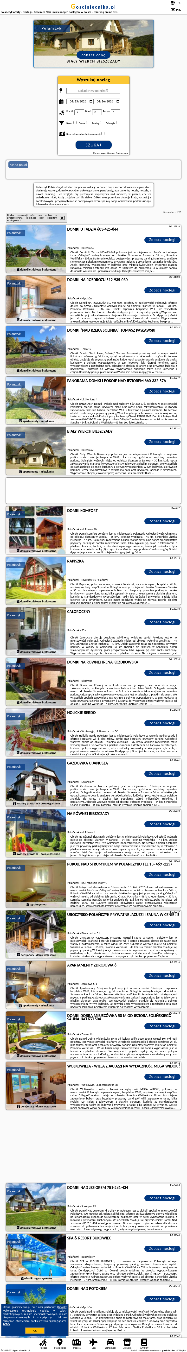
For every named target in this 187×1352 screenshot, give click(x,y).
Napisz (182, 1350)
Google (62, 1307)
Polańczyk (14, 233)
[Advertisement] (93, 1147)
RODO (6, 1324)
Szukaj (94, 145)
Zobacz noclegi (162, 239)
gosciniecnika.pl (93, 7)
